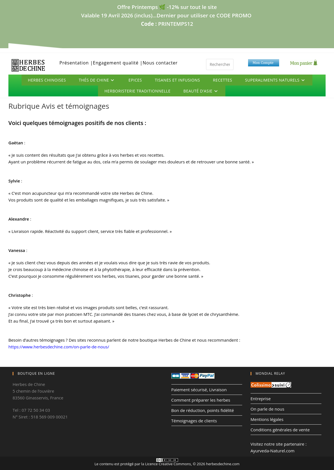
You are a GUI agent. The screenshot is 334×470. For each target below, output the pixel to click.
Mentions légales (267, 419)
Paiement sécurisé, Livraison (199, 389)
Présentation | (76, 63)
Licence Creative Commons (168, 463)
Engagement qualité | (118, 63)
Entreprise (261, 398)
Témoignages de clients (194, 420)
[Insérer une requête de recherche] (219, 64)
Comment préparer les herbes (200, 400)
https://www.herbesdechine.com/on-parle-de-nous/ (58, 346)
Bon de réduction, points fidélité (202, 410)
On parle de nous (267, 409)
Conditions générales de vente (280, 429)
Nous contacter (160, 63)
